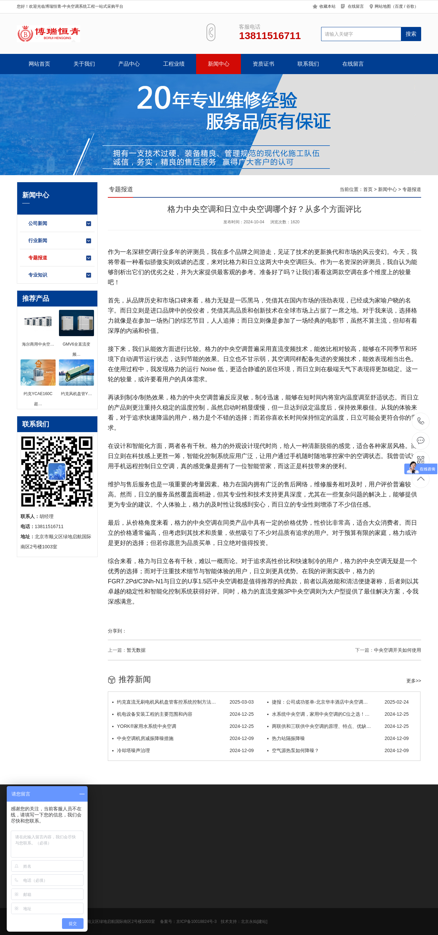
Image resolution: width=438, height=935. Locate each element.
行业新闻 (60, 240)
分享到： (117, 631)
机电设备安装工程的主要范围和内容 (183, 714)
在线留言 (356, 6)
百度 (399, 6)
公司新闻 (60, 223)
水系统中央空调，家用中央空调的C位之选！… (338, 714)
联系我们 (308, 64)
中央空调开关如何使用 (397, 650)
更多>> (413, 680)
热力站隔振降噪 (338, 738)
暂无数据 (136, 650)
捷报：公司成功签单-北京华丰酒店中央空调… (338, 702)
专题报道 (60, 258)
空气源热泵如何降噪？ (338, 750)
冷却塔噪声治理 (183, 750)
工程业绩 (174, 64)
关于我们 (84, 64)
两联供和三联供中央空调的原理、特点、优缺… (338, 726)
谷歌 (410, 6)
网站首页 (39, 64)
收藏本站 (327, 6)
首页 (368, 189)
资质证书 (263, 64)
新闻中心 (218, 64)
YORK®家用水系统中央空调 (183, 726)
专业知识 (60, 275)
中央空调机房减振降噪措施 (183, 738)
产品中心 (129, 64)
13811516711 (421, 421)
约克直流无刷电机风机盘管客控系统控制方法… (183, 702)
